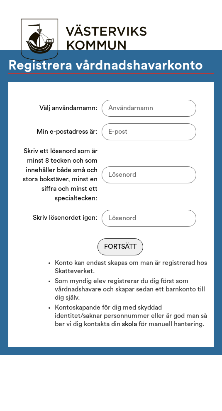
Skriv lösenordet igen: (65, 217)
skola (129, 324)
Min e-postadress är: (67, 131)
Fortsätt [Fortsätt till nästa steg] (120, 246)
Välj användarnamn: (68, 108)
